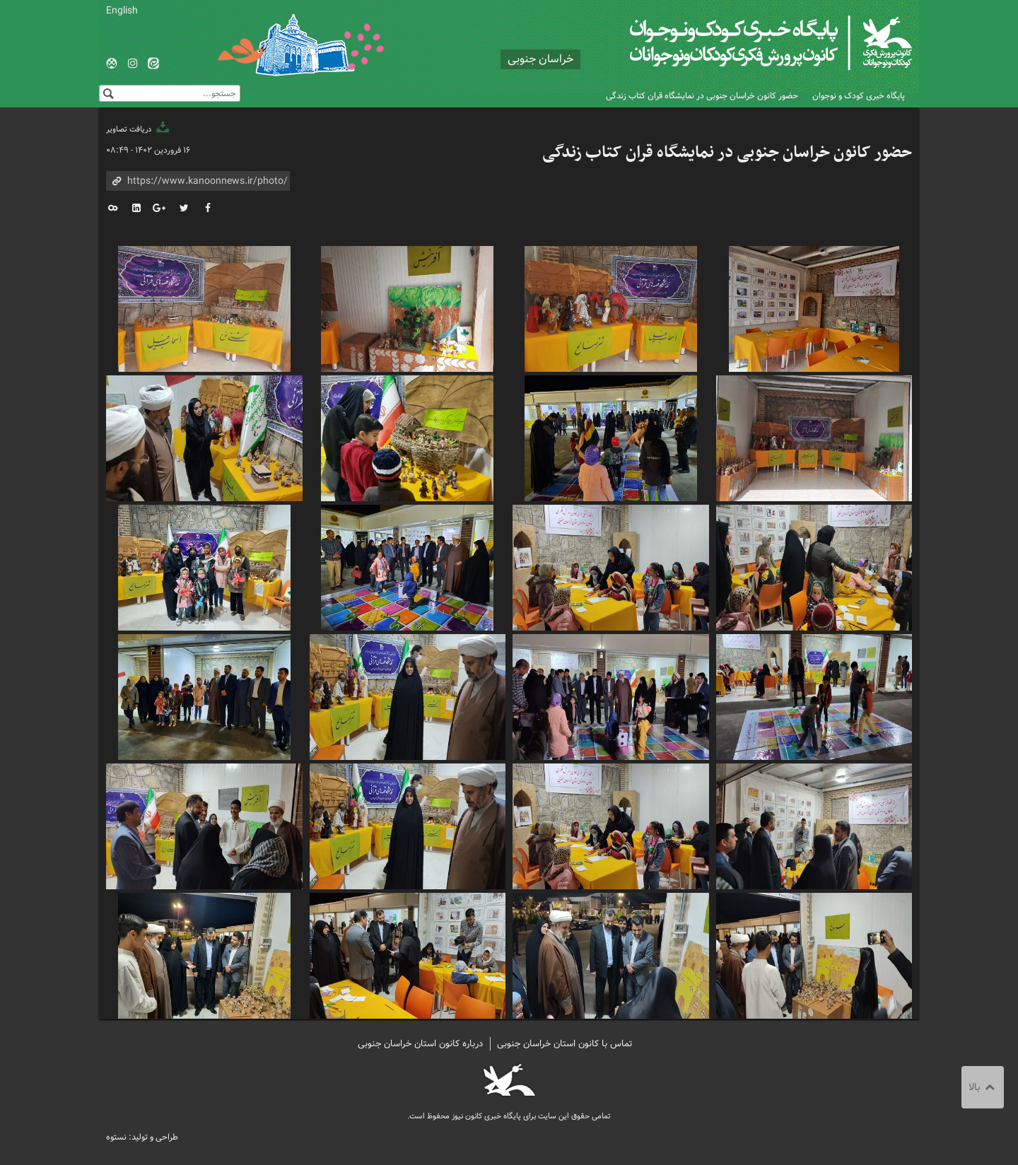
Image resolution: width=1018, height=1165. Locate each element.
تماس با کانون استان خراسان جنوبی (565, 1043)
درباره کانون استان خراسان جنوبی (420, 1043)
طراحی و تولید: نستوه (142, 1137)
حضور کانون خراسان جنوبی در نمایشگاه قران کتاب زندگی (702, 96)
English (122, 10)
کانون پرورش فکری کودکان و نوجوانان (746, 42)
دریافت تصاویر (138, 129)
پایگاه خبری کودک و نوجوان (858, 96)
